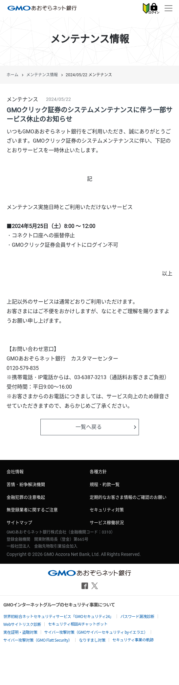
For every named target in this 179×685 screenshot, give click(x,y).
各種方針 (98, 471)
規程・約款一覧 (105, 484)
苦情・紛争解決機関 (26, 484)
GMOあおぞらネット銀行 (42, 8)
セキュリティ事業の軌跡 (133, 639)
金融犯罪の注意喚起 (26, 497)
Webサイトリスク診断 (22, 624)
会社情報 (15, 471)
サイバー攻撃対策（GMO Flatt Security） (37, 640)
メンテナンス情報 (42, 75)
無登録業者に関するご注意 (32, 509)
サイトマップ (19, 522)
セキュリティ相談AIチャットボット (77, 624)
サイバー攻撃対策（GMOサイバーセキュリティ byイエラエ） (96, 632)
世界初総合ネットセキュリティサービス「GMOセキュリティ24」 (58, 616)
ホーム (12, 75)
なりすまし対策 (92, 640)
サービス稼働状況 (107, 522)
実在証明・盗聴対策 (20, 632)
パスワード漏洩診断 (137, 616)
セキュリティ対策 (107, 509)
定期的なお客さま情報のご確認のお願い (128, 497)
